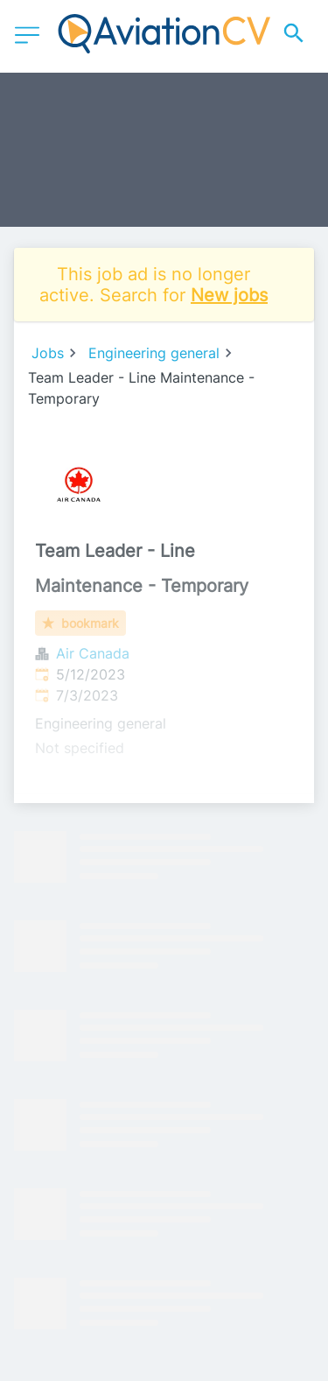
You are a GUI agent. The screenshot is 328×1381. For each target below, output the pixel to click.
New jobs (229, 295)
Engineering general (154, 353)
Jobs (47, 353)
